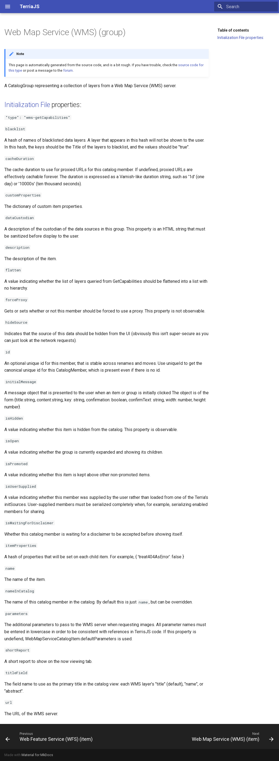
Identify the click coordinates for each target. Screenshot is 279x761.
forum (68, 70)
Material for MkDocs (37, 755)
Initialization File (27, 105)
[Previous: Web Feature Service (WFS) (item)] (50, 736)
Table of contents (233, 30)
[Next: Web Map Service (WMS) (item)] (232, 736)
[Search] (246, 6)
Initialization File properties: (240, 37)
